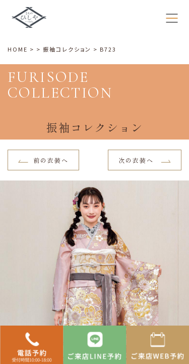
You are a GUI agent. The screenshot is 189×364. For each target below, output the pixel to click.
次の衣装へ (144, 160)
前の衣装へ (43, 160)
